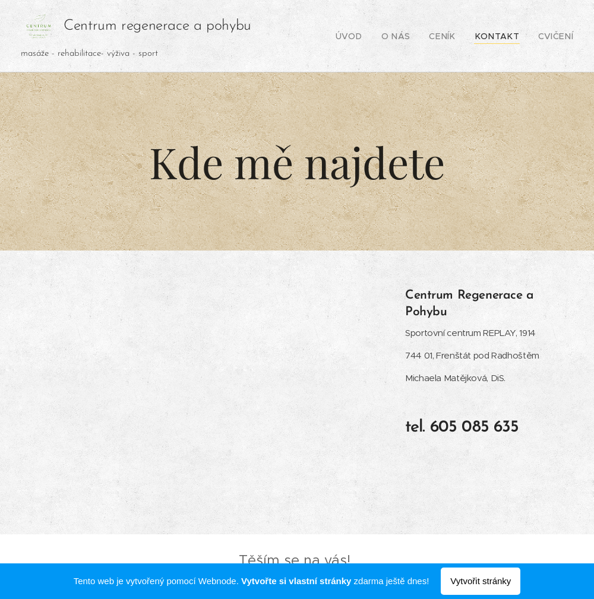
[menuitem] (368, 36)
